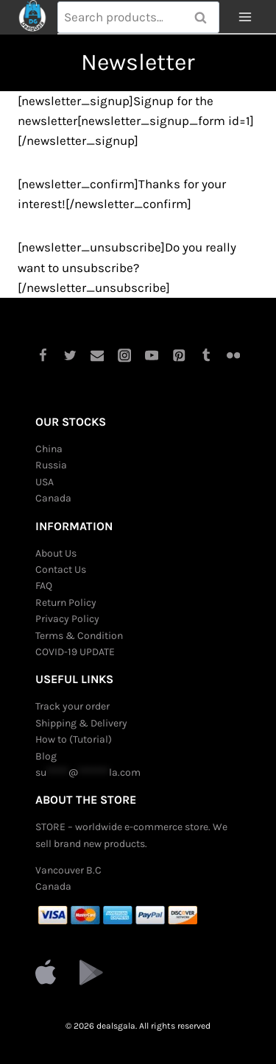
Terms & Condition (79, 635)
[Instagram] (124, 355)
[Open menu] (244, 17)
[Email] (96, 355)
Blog (46, 756)
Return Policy (65, 602)
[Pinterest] (179, 355)
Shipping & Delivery (81, 723)
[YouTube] (152, 355)
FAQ (43, 585)
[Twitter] (69, 355)
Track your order (72, 706)
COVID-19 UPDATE (75, 652)
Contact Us (60, 569)
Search (205, 18)
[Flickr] (233, 355)
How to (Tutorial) (73, 739)
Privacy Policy (67, 619)
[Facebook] (42, 355)
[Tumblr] (206, 355)
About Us (56, 553)
